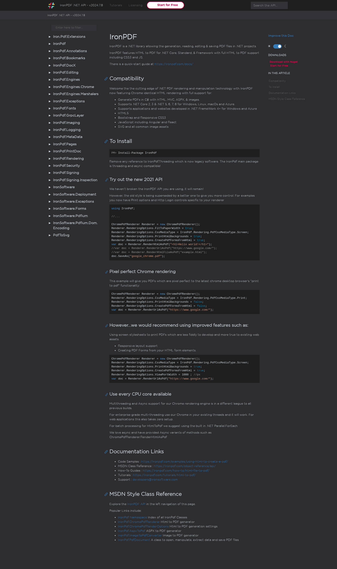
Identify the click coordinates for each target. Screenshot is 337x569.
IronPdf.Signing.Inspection (75, 180)
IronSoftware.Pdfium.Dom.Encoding (75, 225)
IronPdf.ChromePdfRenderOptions (143, 526)
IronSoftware (64, 187)
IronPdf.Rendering (68, 158)
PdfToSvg (61, 235)
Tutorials (115, 5)
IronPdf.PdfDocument (134, 540)
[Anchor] (107, 78)
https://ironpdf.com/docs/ (174, 64)
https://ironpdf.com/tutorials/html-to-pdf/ (164, 475)
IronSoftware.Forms (69, 208)
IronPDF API (136, 504)
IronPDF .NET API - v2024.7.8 (81, 5)
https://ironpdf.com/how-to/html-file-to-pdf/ (176, 470)
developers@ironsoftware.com (155, 479)
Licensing (135, 5)
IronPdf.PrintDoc (67, 151)
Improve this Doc (281, 35)
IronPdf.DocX (64, 65)
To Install (274, 87)
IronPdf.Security (66, 165)
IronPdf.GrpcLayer (68, 115)
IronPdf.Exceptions (69, 101)
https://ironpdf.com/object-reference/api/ (185, 466)
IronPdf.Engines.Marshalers (75, 94)
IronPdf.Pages (65, 144)
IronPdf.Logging (67, 130)
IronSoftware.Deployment (74, 194)
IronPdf (59, 44)
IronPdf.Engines (66, 79)
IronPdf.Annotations (70, 51)
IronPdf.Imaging (66, 122)
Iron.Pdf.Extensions (69, 36)
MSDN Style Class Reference (287, 99)
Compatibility (277, 81)
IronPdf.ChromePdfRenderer (139, 521)
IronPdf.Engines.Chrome (73, 87)
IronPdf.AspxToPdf (131, 531)
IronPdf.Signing (66, 172)
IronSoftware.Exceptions (73, 201)
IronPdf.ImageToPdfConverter (140, 535)
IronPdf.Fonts (64, 108)
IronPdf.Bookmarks (69, 58)
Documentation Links (282, 93)
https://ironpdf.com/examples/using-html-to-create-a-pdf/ (184, 461)
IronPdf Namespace (132, 517)
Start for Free (167, 5)
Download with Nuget (284, 61)
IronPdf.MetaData (67, 137)
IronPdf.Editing (65, 72)
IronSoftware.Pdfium (70, 216)
